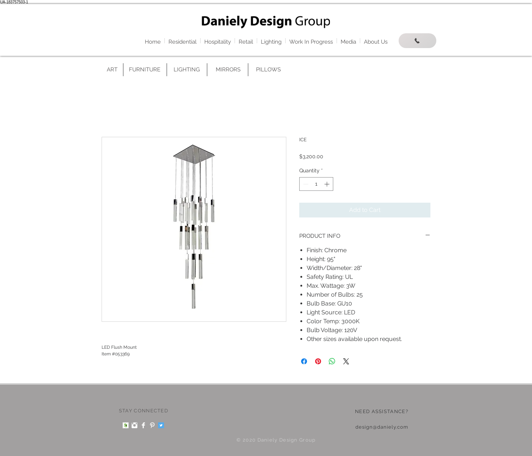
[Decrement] (305, 184)
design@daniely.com (381, 427)
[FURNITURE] (144, 69)
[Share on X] (346, 361)
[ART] (111, 69)
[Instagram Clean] (134, 425)
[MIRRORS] (228, 69)
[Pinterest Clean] (152, 425)
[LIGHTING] (187, 69)
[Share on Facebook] (304, 361)
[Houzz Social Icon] (126, 425)
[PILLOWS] (268, 69)
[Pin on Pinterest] (318, 361)
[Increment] (327, 184)
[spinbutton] (316, 184)
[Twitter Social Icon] (161, 425)
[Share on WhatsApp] (332, 361)
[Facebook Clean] (143, 425)
